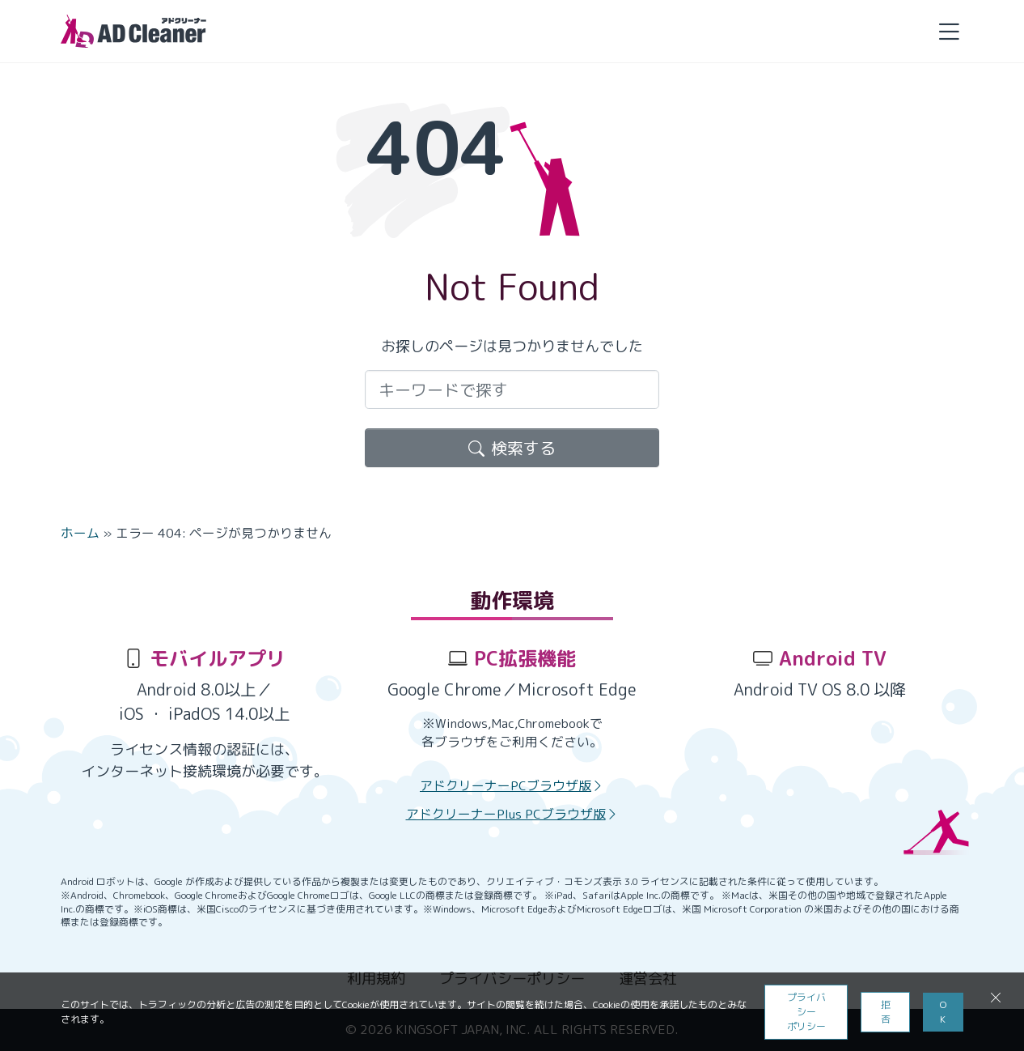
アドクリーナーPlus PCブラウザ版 (512, 814)
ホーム (80, 533)
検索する (512, 447)
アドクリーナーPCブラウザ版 (512, 785)
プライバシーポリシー (806, 1011)
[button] (948, 31)
